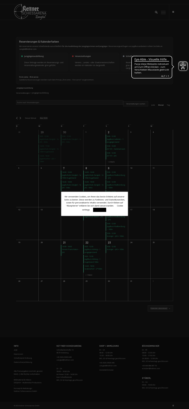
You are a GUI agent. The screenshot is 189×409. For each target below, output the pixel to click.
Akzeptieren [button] (100, 210)
